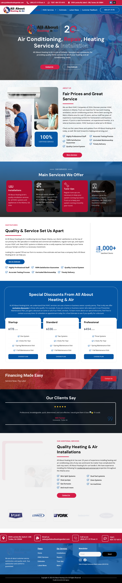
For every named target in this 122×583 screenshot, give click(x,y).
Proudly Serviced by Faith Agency (61, 580)
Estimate (62, 10)
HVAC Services (50, 10)
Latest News (74, 10)
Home (37, 10)
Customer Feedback (89, 10)
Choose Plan (23, 356)
